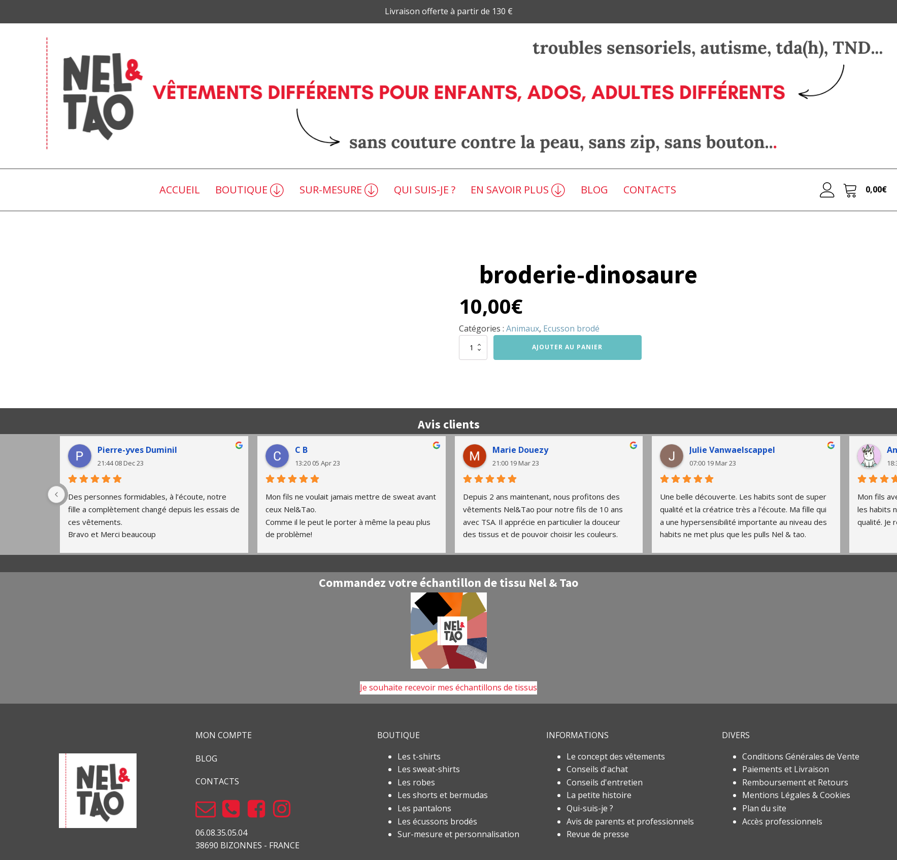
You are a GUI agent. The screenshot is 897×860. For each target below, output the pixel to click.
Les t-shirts (419, 756)
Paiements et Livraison (785, 769)
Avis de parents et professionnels (630, 821)
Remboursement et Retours (795, 782)
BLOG (594, 189)
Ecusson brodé (571, 328)
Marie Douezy (520, 449)
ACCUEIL (179, 189)
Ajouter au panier (567, 347)
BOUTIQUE (249, 190)
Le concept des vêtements (616, 756)
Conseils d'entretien (605, 782)
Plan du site (764, 808)
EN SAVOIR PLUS (518, 190)
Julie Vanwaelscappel (732, 449)
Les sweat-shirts (428, 769)
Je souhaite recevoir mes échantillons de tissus (448, 687)
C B (301, 449)
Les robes (416, 782)
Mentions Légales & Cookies (796, 795)
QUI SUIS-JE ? (424, 189)
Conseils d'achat (597, 769)
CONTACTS (649, 189)
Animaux (522, 328)
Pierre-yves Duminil (137, 449)
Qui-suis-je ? (590, 808)
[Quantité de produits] (473, 347)
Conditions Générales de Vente (800, 756)
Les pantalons (424, 808)
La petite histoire (599, 795)
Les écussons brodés (437, 821)
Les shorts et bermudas (442, 795)
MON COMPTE (223, 735)
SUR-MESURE (339, 190)
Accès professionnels (782, 821)
